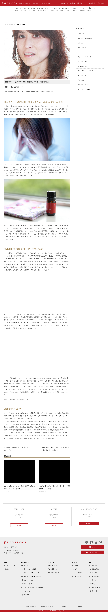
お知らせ (62, 3)
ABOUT (6, 562)
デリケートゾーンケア (85, 57)
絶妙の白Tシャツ (53, 565)
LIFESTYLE (50, 562)
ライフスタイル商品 (84, 89)
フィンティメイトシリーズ (43, 9)
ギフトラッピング (95, 587)
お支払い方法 (94, 576)
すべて (80, 52)
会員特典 (93, 580)
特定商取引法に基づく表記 (47, 606)
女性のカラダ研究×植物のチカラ (32, 576)
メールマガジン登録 (89, 3)
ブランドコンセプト (11, 565)
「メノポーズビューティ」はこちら (17, 399)
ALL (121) (81, 33)
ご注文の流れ (94, 569)
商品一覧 (79, 3)
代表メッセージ (10, 569)
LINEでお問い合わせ (92, 552)
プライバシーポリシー (31, 606)
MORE (19, 525)
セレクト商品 (54, 9)
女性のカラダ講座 (64, 9)
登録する (89, 523)
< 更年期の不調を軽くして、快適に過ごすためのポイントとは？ (18, 449)
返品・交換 (93, 591)
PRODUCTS (25, 562)
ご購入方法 (93, 565)
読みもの (74, 9)
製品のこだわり (27, 583)
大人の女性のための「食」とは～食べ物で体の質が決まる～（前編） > (56, 449)
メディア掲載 (71, 3)
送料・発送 (93, 572)
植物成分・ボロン (27, 580)
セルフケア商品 (82, 61)
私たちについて (18, 9)
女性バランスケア (83, 66)
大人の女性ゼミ (52, 569)
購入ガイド (82, 9)
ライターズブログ (83, 84)
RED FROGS (52, 610)
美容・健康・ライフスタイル (87, 71)
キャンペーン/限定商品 (85, 38)
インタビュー (19, 24)
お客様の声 (25, 594)
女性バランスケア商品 (29, 9)
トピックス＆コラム (84, 75)
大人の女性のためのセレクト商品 (32, 587)
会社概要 (64, 606)
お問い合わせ (100, 3)
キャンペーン (26, 591)
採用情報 (80, 606)
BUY (90, 562)
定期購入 (93, 583)
